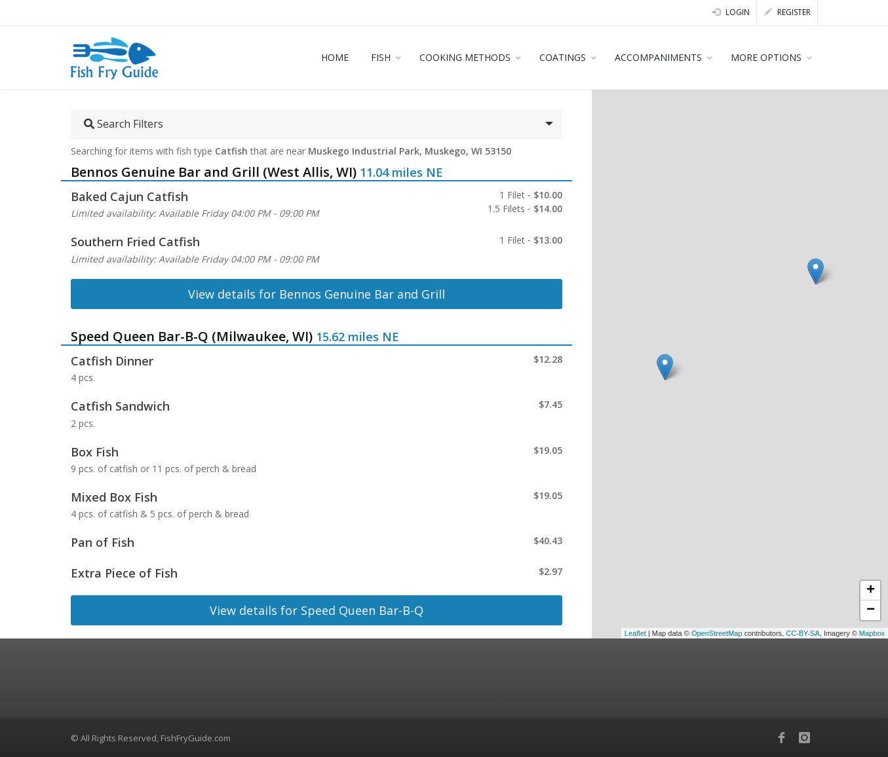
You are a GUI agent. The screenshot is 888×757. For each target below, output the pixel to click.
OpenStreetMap (717, 633)
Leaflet (635, 633)
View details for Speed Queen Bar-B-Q (316, 610)
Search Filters (123, 124)
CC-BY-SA (803, 633)
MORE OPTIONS (766, 57)
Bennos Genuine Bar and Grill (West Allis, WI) (214, 172)
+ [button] (870, 590)
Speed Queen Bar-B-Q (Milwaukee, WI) (192, 336)
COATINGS (562, 57)
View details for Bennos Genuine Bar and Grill (316, 294)
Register (787, 12)
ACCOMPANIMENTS (658, 57)
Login (731, 12)
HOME (335, 57)
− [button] (870, 610)
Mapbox (872, 633)
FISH (381, 57)
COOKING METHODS (465, 57)
